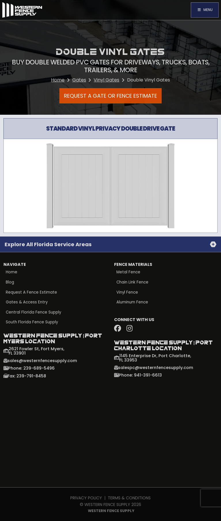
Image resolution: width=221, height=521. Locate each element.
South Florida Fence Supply (32, 322)
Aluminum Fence (132, 302)
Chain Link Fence (132, 282)
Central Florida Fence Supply (34, 312)
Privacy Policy (86, 498)
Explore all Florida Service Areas (48, 244)
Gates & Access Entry (27, 302)
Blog (10, 282)
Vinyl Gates (106, 80)
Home (58, 80)
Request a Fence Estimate (31, 292)
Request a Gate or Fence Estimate (110, 95)
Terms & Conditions (129, 498)
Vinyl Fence (127, 292)
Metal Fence (128, 272)
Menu (205, 9)
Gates (79, 80)
